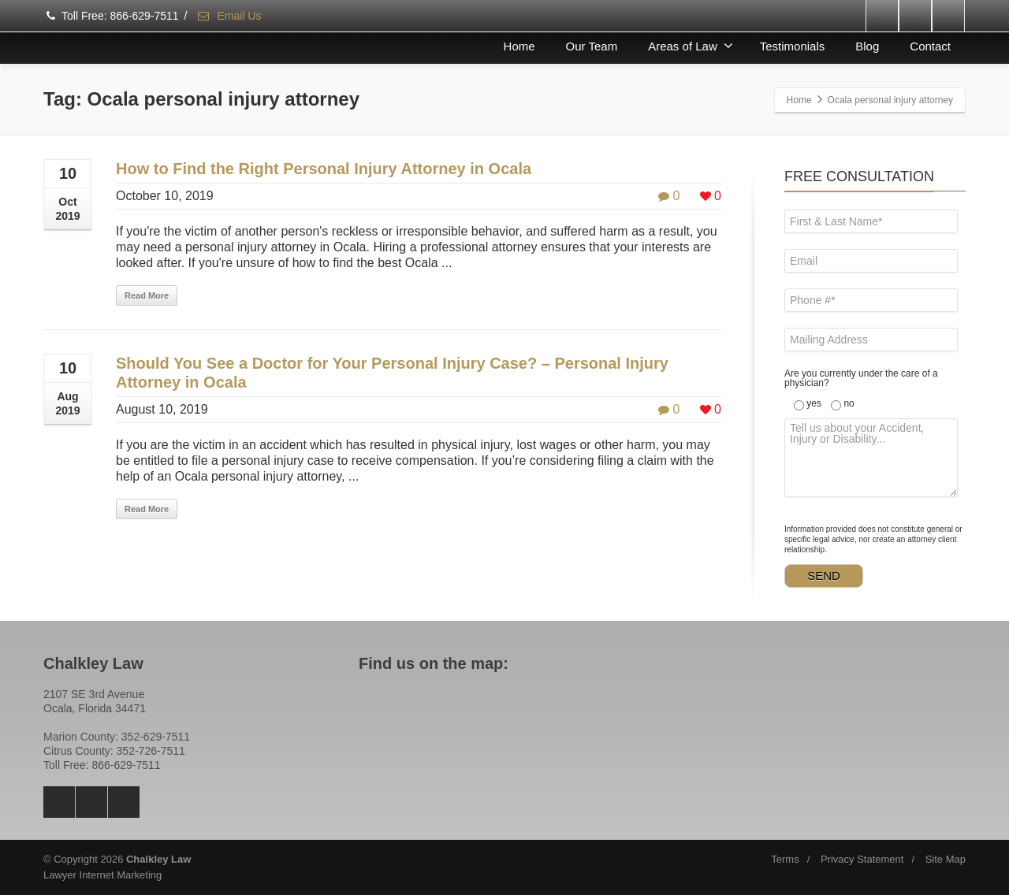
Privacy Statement (862, 859)
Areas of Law (690, 46)
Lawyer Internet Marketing (102, 875)
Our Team (592, 46)
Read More (147, 295)
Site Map (945, 859)
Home (519, 46)
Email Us (229, 15)
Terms (785, 859)
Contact (930, 46)
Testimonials (792, 46)
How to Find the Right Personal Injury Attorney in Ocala (323, 168)
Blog (867, 46)
